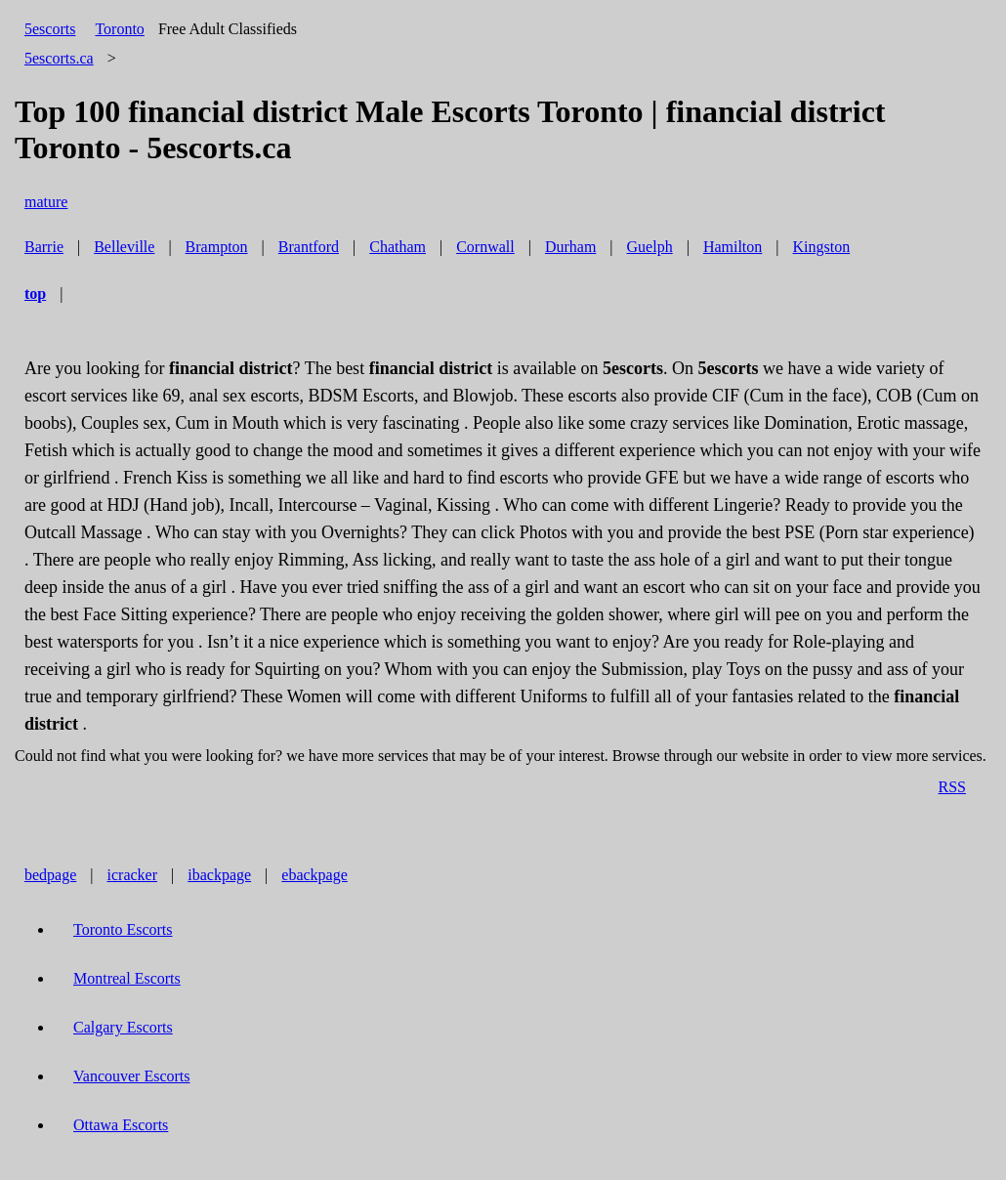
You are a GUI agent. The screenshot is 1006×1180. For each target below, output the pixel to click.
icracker (132, 874)
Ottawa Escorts (120, 1125)
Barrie (43, 246)
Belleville (124, 246)
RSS (952, 787)
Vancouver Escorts (131, 1076)
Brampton (217, 246)
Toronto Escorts (123, 929)
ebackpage (314, 874)
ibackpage (219, 874)
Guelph (650, 246)
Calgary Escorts (123, 1027)
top (35, 293)
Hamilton (732, 246)
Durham (570, 246)
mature (45, 201)
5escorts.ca (59, 58)
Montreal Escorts (127, 978)
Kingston (822, 246)
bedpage (50, 874)
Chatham (397, 246)
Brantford (308, 246)
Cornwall (485, 246)
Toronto (119, 29)
